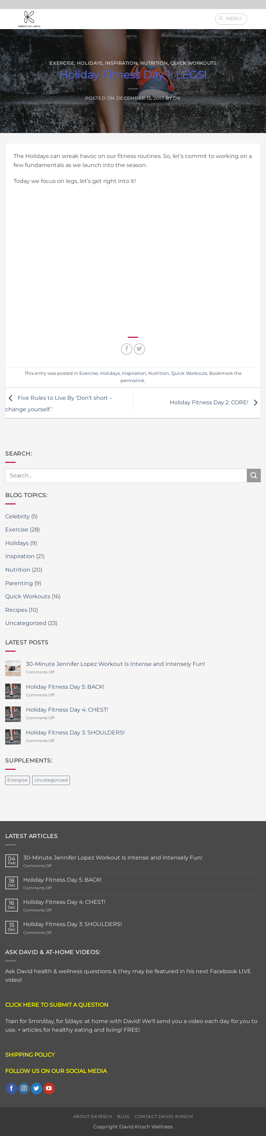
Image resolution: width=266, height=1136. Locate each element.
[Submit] (254, 475)
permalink (132, 380)
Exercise (62, 63)
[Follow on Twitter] (36, 1088)
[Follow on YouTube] (49, 1088)
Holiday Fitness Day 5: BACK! (65, 687)
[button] (231, 19)
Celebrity (17, 516)
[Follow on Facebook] (11, 1088)
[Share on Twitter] (139, 349)
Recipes (16, 610)
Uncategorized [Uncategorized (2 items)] (51, 780)
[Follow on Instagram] (24, 1088)
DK (176, 98)
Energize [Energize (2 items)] (17, 780)
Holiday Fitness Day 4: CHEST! (67, 709)
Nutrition (154, 63)
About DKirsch (93, 1116)
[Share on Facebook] (126, 349)
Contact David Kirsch (164, 1116)
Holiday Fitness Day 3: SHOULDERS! (75, 732)
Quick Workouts (193, 63)
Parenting (19, 583)
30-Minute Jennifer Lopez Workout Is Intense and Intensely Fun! (115, 664)
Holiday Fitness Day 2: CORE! (215, 402)
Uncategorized (25, 623)
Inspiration (121, 63)
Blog (123, 1116)
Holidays (90, 63)
